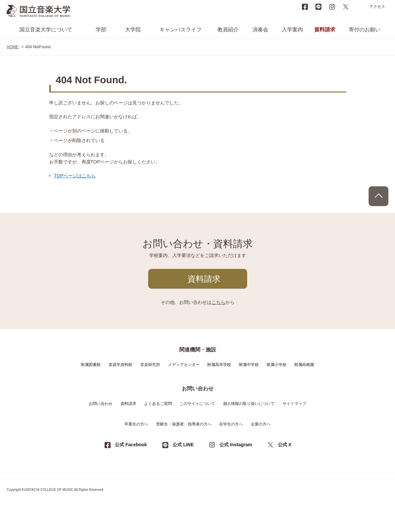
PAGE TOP (378, 196)
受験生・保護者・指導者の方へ (184, 424)
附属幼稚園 (304, 364)
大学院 (133, 29)
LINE (318, 6)
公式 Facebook (131, 444)
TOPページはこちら (75, 175)
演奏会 (260, 29)
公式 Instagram (235, 444)
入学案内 (292, 29)
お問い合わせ (101, 403)
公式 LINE (183, 444)
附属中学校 (249, 364)
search (359, 6)
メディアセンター (184, 364)
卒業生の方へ (136, 424)
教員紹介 (228, 29)
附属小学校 (276, 364)
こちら (218, 302)
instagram (332, 6)
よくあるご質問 (158, 403)
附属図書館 (91, 364)
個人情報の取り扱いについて (249, 403)
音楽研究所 (150, 364)
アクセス (377, 6)
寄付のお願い (364, 29)
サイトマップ (294, 403)
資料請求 (324, 29)
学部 (101, 29)
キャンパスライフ (180, 29)
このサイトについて (197, 403)
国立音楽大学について (45, 29)
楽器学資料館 (120, 364)
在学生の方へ (231, 424)
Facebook (305, 6)
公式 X (284, 444)
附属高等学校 (219, 364)
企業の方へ (261, 424)
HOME (12, 47)
